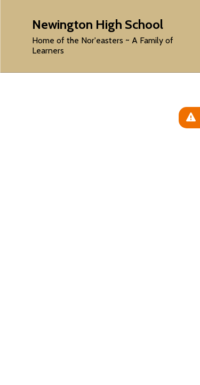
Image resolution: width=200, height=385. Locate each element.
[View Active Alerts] (189, 117)
